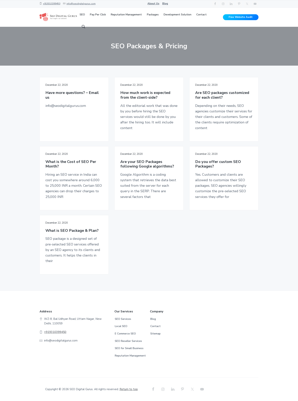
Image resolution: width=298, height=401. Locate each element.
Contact (155, 326)
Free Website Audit (241, 17)
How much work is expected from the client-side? (145, 95)
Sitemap (155, 333)
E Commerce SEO (125, 333)
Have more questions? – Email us (72, 95)
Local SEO (121, 326)
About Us (153, 3)
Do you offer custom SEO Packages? (218, 164)
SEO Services (123, 319)
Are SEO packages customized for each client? (222, 95)
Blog (165, 3)
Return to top (129, 389)
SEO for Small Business (129, 348)
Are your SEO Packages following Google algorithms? (147, 164)
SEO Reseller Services (128, 341)
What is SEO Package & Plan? (72, 230)
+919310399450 (51, 3)
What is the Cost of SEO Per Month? (70, 164)
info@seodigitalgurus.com (81, 3)
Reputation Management (130, 355)
